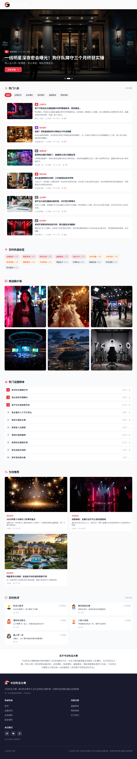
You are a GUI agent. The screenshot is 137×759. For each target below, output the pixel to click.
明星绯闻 (64, 95)
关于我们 (75, 715)
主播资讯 (17, 95)
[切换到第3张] (72, 78)
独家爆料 (41, 95)
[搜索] (124, 4)
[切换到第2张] (68, 78)
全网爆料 (29, 95)
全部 (8, 95)
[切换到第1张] (65, 78)
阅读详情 (13, 69)
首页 (7, 705)
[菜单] (130, 4)
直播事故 (52, 95)
